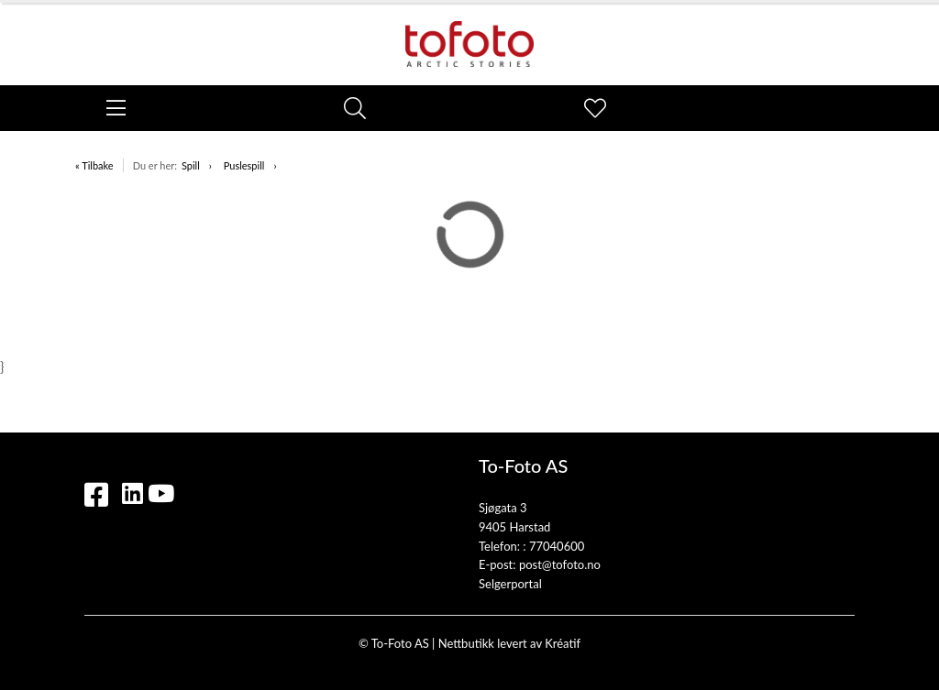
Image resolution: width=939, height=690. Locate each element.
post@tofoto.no (560, 564)
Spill (191, 165)
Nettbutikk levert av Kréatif (509, 643)
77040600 (556, 546)
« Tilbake (94, 165)
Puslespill (244, 165)
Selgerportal (510, 583)
